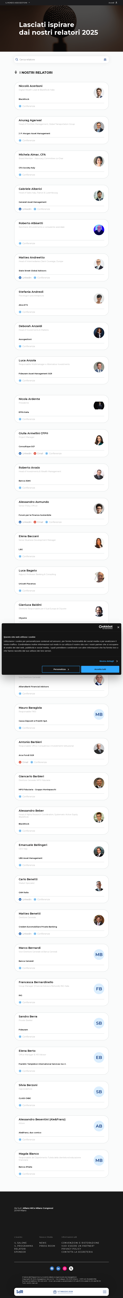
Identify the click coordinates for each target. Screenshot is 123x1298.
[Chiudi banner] (118, 627)
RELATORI (20, 1249)
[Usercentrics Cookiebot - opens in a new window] (101, 627)
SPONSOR (20, 1252)
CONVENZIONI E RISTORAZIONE (80, 1243)
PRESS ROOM (47, 1246)
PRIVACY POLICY (71, 1249)
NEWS (42, 1243)
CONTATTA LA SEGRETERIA (77, 1252)
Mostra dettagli (106, 661)
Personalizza (61, 669)
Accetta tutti (100, 669)
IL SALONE (20, 1243)
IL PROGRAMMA (23, 1246)
